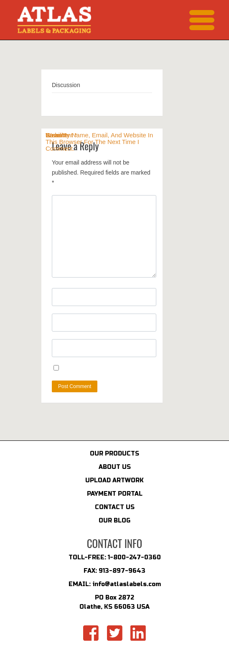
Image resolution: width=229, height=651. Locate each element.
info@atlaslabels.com (126, 584)
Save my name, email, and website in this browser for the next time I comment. (99, 142)
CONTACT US (115, 507)
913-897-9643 (122, 570)
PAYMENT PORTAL (114, 493)
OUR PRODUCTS (114, 453)
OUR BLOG (114, 520)
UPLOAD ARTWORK (114, 480)
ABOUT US (115, 467)
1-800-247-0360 (134, 557)
